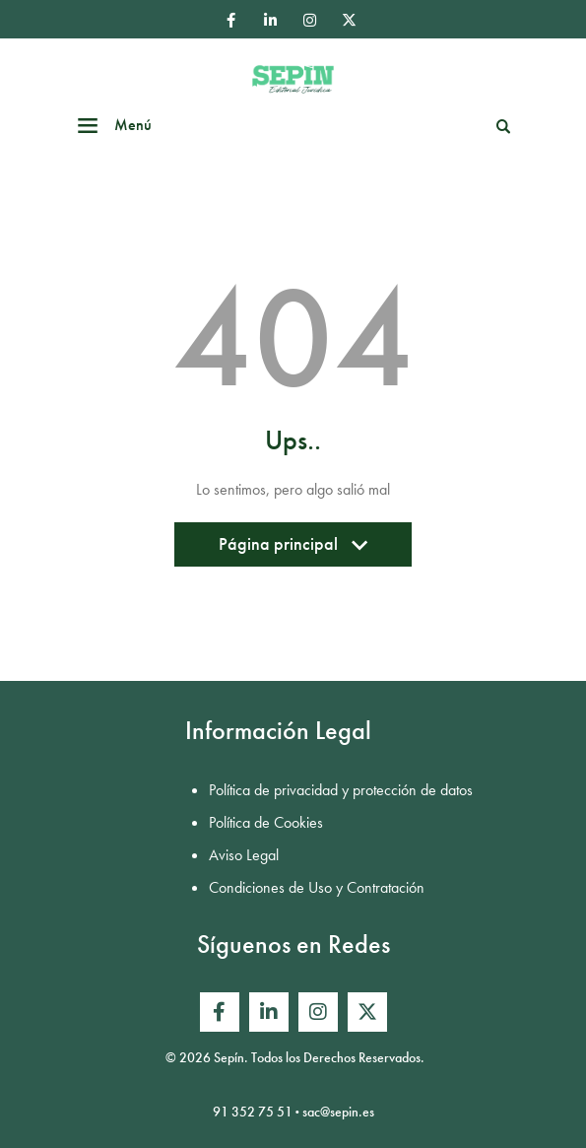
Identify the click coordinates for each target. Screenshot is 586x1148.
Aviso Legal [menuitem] (244, 854)
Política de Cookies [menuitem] (266, 822)
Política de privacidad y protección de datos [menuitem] (341, 789)
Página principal (293, 549)
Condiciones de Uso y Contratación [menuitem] (316, 887)
